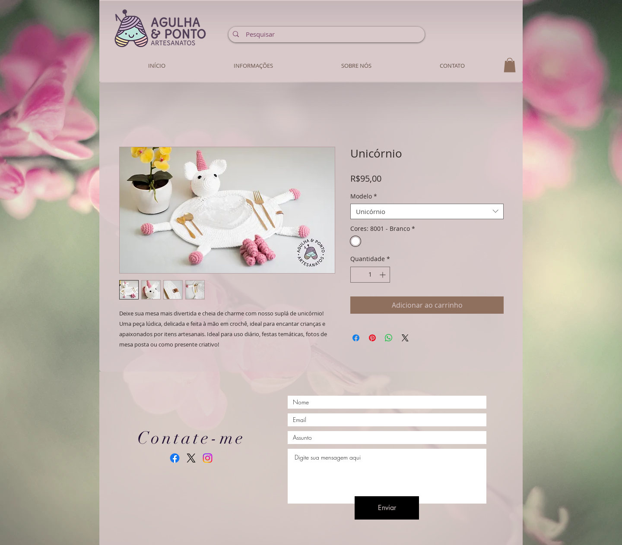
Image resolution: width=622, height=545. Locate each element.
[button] (510, 65)
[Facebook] (174, 458)
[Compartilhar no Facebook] (356, 338)
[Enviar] (387, 508)
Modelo (363, 196)
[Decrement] (357, 274)
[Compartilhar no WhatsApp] (389, 338)
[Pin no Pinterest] (372, 338)
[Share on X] (405, 338)
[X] (191, 458)
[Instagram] (207, 458)
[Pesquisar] (326, 34)
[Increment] (383, 274)
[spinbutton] (370, 274)
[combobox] (427, 211)
